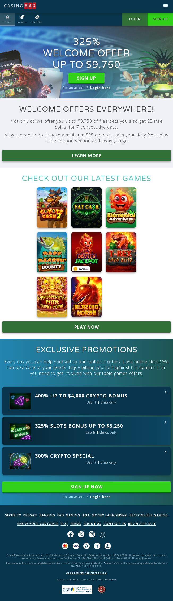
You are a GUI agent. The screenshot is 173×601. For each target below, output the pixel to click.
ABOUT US (92, 523)
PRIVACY (30, 515)
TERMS (75, 523)
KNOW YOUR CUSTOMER (38, 523)
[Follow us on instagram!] (92, 534)
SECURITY (13, 515)
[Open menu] (165, 6)
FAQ (64, 523)
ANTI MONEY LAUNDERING (105, 515)
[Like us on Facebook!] (70, 534)
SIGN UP (86, 78)
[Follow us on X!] (81, 534)
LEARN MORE (86, 156)
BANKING (47, 515)
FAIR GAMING (68, 515)
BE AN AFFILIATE (142, 523)
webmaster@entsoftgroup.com (86, 572)
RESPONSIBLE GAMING (149, 515)
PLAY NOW (86, 327)
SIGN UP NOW (87, 487)
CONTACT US (114, 523)
